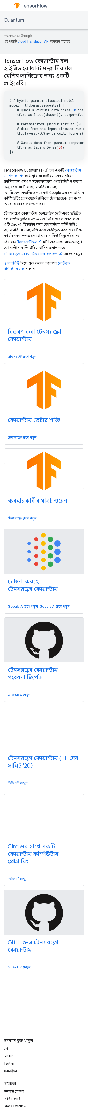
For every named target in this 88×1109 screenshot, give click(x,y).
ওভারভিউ (11, 263)
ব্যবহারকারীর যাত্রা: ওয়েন (37, 500)
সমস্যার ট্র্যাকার (14, 1091)
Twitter (9, 1063)
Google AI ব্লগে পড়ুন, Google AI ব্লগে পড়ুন (38, 606)
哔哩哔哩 (10, 1071)
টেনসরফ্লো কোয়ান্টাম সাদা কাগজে (30, 254)
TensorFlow (27, 242)
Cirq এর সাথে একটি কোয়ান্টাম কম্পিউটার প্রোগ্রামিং (33, 854)
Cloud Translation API (33, 41)
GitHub (9, 1056)
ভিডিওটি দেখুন (17, 783)
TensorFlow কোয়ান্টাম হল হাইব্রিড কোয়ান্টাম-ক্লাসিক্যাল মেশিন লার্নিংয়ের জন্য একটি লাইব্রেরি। (38, 72)
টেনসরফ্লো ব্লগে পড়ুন (22, 356)
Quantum (14, 20)
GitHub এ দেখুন (19, 695)
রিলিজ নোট (12, 1099)
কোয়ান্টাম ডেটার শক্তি (34, 420)
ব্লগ (6, 1048)
